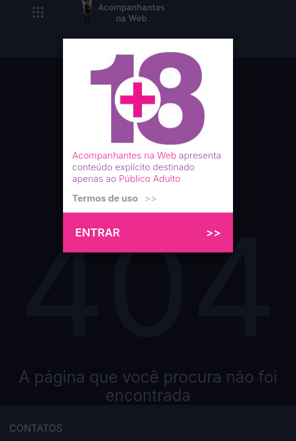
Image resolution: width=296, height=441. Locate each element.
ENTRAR (148, 232)
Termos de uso (114, 198)
